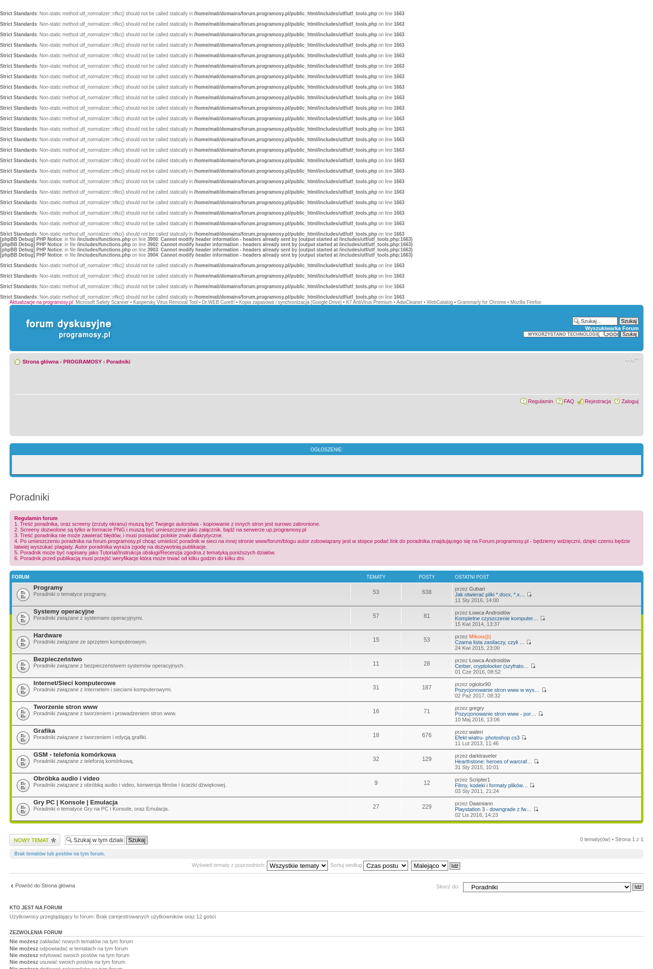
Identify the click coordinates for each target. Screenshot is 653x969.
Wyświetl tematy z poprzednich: (260, 865)
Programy (48, 587)
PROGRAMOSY (82, 362)
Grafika (44, 730)
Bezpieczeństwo (57, 659)
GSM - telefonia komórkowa (74, 754)
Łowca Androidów (489, 612)
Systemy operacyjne (64, 611)
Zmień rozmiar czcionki (632, 359)
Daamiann (481, 803)
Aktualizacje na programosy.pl (41, 302)
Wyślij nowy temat (35, 840)
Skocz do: (447, 886)
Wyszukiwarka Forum (612, 328)
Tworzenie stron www (65, 706)
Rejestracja (598, 401)
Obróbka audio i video (66, 778)
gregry (476, 708)
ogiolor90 (480, 684)
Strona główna (40, 362)
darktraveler (483, 756)
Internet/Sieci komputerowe (74, 683)
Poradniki (118, 362)
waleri (476, 732)
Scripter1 (479, 779)
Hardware (47, 635)
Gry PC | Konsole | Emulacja (75, 802)
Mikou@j (480, 636)
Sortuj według (369, 865)
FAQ (569, 401)
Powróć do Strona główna (45, 885)
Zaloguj (630, 401)
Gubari (477, 589)
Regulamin (540, 401)
